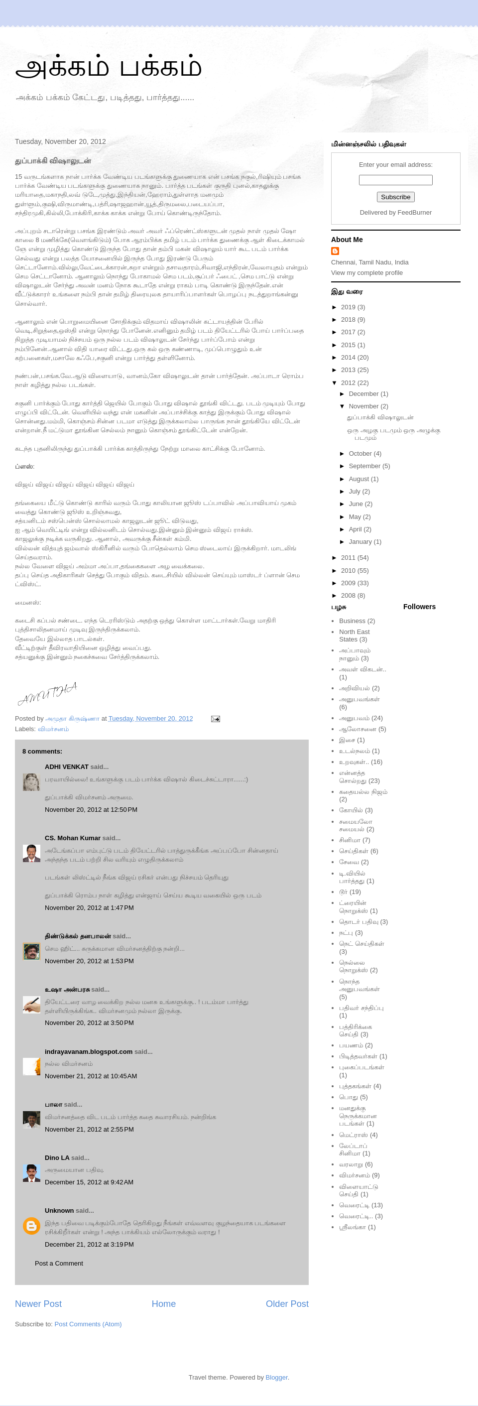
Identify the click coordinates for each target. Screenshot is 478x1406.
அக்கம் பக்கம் (109, 65)
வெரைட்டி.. (356, 1216)
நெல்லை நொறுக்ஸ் (353, 966)
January (361, 541)
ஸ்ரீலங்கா (352, 1227)
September (365, 466)
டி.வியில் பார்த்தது (352, 877)
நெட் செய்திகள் (361, 943)
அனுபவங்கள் (359, 699)
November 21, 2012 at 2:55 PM (89, 1129)
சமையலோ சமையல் (355, 825)
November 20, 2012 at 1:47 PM (89, 907)
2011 (349, 557)
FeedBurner (415, 212)
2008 (349, 595)
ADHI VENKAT (67, 766)
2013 (349, 370)
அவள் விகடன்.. (362, 669)
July (355, 491)
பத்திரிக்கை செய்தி (355, 1030)
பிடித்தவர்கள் (358, 1056)
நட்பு (346, 932)
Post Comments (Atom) (88, 1324)
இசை (347, 740)
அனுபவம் (354, 718)
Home (164, 1304)
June (357, 504)
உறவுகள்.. (354, 762)
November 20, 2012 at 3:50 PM (89, 1022)
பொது (348, 1097)
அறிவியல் (354, 688)
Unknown (59, 1210)
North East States (354, 635)
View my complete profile (367, 272)
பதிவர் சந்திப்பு (361, 1008)
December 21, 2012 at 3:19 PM (89, 1244)
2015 (349, 345)
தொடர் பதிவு (358, 921)
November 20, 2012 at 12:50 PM (91, 809)
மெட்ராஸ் (353, 1135)
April (356, 529)
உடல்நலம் (354, 751)
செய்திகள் (353, 851)
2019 (349, 307)
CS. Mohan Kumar (73, 838)
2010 (349, 570)
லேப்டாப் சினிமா (353, 1149)
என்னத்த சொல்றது (352, 776)
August (360, 479)
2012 (349, 382)
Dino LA (57, 1157)
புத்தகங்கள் (355, 1086)
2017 (349, 332)
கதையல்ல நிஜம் (363, 791)
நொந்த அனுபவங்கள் (359, 985)
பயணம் (351, 1045)
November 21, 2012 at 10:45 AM (91, 1076)
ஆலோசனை (357, 729)
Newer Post (38, 1304)
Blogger (277, 1377)
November (365, 406)
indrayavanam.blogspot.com (88, 1051)
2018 (349, 319)
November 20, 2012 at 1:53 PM (89, 961)
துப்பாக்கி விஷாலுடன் (380, 417)
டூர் (343, 891)
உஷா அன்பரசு (67, 989)
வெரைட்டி (354, 1205)
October (361, 453)
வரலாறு (351, 1164)
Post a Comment (59, 1263)
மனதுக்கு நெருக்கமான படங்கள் (358, 1115)
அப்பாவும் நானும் (354, 654)
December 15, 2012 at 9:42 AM (89, 1182)
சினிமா (349, 840)
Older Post (287, 1304)
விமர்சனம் (53, 729)
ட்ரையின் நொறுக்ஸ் (353, 906)
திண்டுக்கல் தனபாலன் (78, 936)
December (365, 393)
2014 (349, 357)
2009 (349, 583)
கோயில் (351, 810)
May (356, 516)
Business (352, 621)
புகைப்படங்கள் (361, 1067)
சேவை (349, 862)
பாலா (53, 1104)
